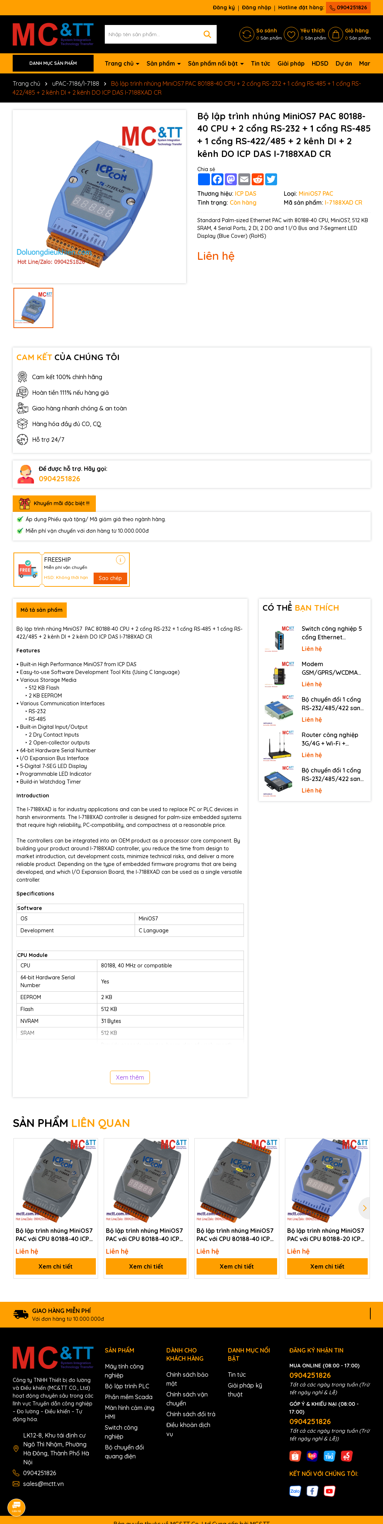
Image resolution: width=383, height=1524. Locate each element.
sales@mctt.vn (43, 1483)
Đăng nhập (256, 7)
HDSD (320, 63)
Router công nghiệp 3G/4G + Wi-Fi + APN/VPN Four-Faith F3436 (330, 739)
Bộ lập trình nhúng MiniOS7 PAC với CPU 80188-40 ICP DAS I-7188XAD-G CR (144, 1235)
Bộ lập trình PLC (127, 1386)
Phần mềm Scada (129, 1397)
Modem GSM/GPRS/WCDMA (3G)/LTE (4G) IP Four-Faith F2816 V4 (332, 668)
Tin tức (260, 63)
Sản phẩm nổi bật (213, 63)
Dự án (344, 63)
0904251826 (348, 7)
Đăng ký (224, 7)
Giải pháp (291, 63)
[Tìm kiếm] (207, 34)
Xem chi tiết (55, 1266)
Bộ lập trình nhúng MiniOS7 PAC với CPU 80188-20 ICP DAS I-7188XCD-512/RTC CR (327, 1235)
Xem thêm (130, 1077)
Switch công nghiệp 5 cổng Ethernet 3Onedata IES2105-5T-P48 (333, 633)
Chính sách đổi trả (191, 1414)
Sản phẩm (161, 63)
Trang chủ (120, 63)
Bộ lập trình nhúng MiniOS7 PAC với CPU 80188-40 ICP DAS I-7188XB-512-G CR (235, 1235)
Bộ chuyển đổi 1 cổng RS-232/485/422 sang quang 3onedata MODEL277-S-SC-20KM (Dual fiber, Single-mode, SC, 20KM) (333, 704)
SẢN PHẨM (71, 1123)
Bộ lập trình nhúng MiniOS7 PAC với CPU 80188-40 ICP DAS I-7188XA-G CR (54, 1235)
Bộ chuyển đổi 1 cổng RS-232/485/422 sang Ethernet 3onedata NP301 (333, 774)
